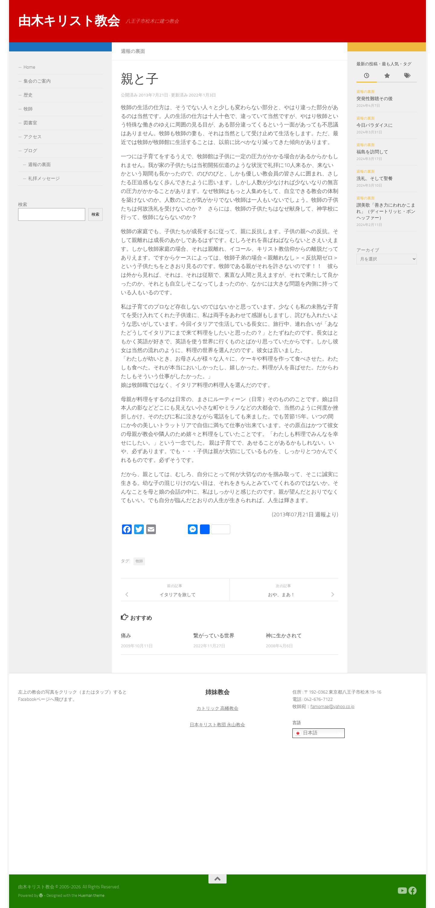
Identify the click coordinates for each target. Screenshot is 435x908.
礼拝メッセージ (44, 178)
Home (29, 67)
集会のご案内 (37, 81)
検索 (22, 204)
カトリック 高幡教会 (217, 708)
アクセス (33, 136)
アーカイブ (367, 250)
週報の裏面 (133, 51)
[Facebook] (412, 891)
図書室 (30, 123)
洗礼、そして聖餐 (374, 178)
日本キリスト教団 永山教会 (217, 724)
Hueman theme (91, 895)
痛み (126, 635)
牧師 (139, 561)
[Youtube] (402, 891)
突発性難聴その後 (374, 98)
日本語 (305, 733)
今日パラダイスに (374, 125)
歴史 (28, 95)
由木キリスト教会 (69, 20)
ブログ (30, 150)
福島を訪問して (372, 152)
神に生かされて (284, 635)
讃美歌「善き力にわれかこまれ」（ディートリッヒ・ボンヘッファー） (385, 211)
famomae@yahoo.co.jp (332, 706)
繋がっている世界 (213, 635)
